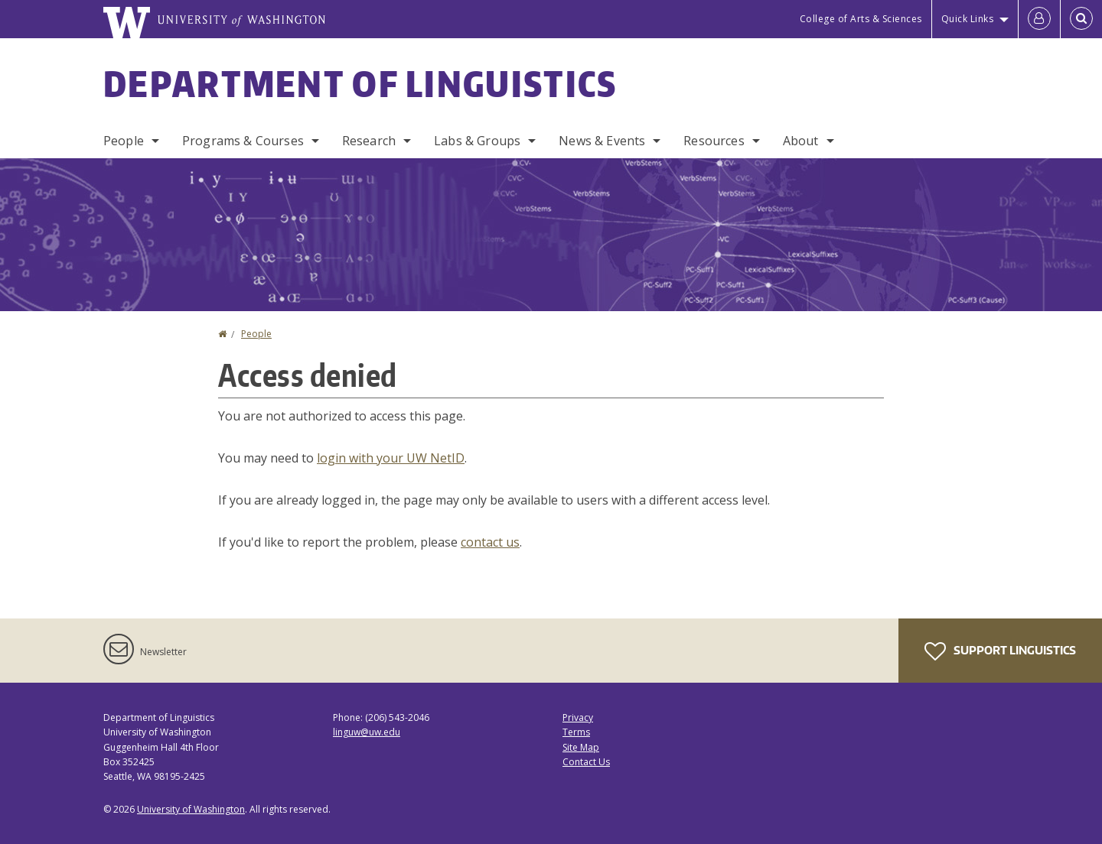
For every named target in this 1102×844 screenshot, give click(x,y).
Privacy (577, 717)
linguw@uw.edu (366, 732)
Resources (713, 140)
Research (369, 140)
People (123, 140)
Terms (576, 732)
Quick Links (967, 18)
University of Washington (191, 809)
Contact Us (586, 761)
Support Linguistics (1000, 651)
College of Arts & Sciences (861, 18)
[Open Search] (1081, 19)
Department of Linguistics (360, 83)
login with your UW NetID (391, 458)
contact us (490, 542)
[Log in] (1039, 19)
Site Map (580, 747)
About (801, 140)
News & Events (602, 140)
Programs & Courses (243, 140)
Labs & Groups (477, 140)
